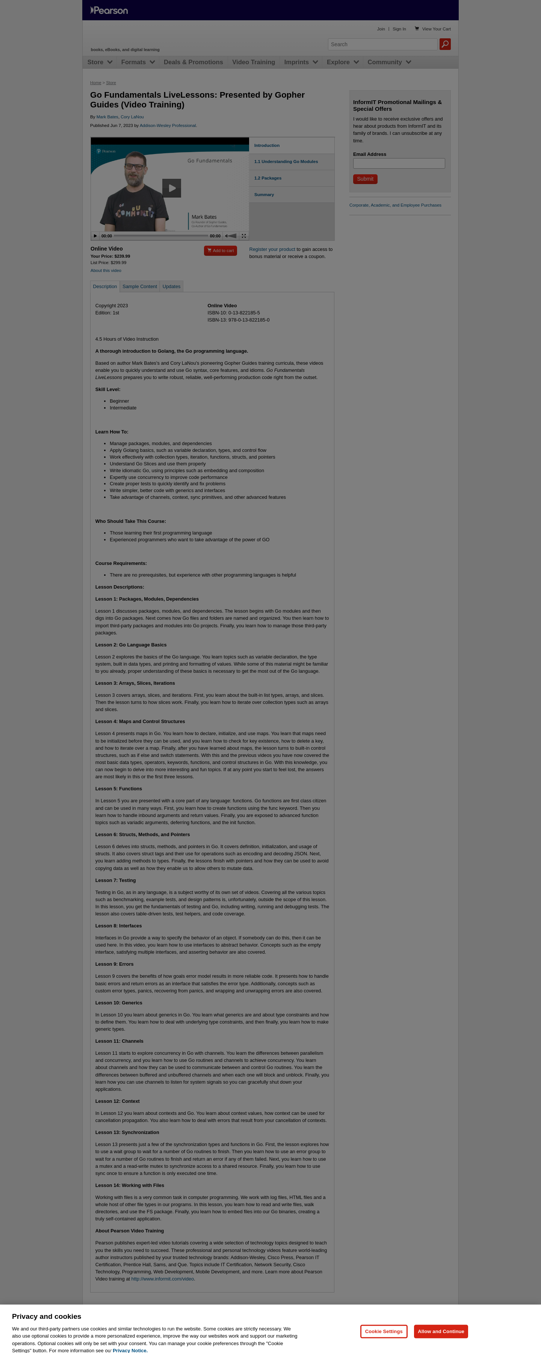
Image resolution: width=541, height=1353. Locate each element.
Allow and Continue (441, 1337)
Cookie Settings (384, 1337)
